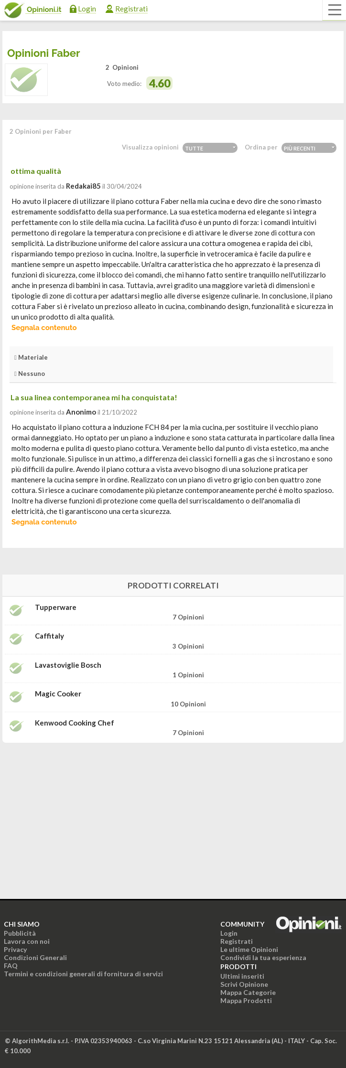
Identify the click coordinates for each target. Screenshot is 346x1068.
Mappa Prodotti (246, 1000)
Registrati (131, 8)
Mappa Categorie (248, 992)
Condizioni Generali (35, 957)
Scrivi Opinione (244, 984)
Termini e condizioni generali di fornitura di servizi (83, 974)
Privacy (15, 949)
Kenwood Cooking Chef (74, 723)
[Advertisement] (173, 810)
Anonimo (81, 411)
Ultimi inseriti (242, 976)
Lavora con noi (27, 941)
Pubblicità (20, 933)
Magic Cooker (58, 694)
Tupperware (55, 607)
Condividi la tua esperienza (263, 957)
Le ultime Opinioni (249, 949)
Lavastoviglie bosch (68, 665)
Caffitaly (49, 636)
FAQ (11, 965)
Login (87, 8)
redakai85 (83, 186)
